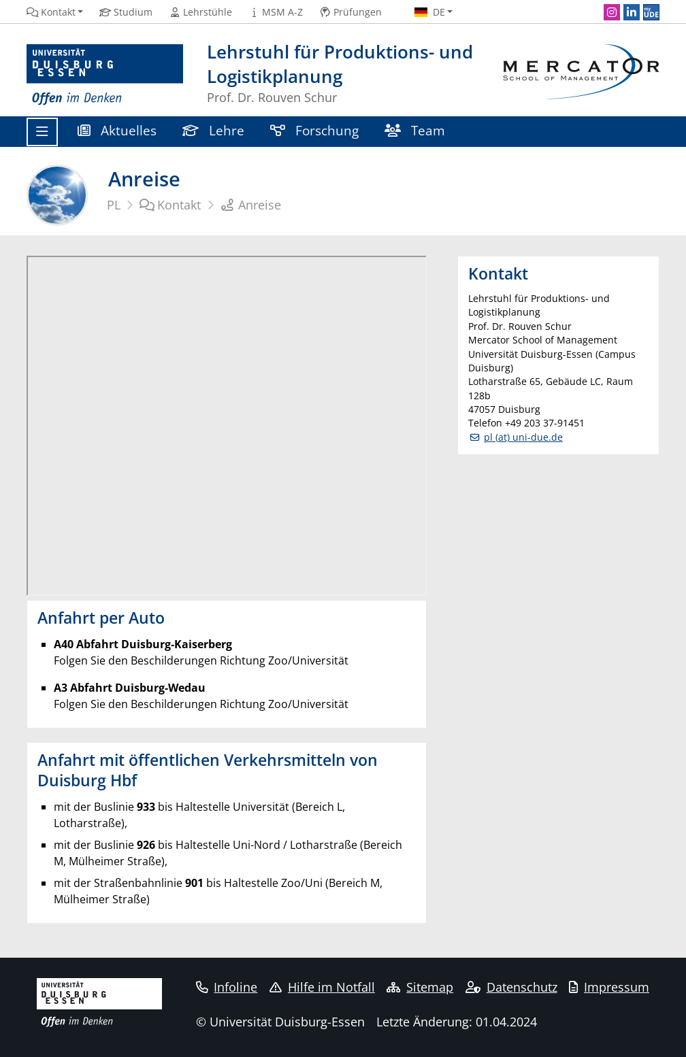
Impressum (609, 987)
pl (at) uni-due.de (523, 437)
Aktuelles (117, 130)
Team (415, 130)
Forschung (314, 130)
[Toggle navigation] (42, 132)
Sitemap (420, 987)
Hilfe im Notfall (322, 987)
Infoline (227, 987)
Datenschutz (511, 987)
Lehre (213, 130)
